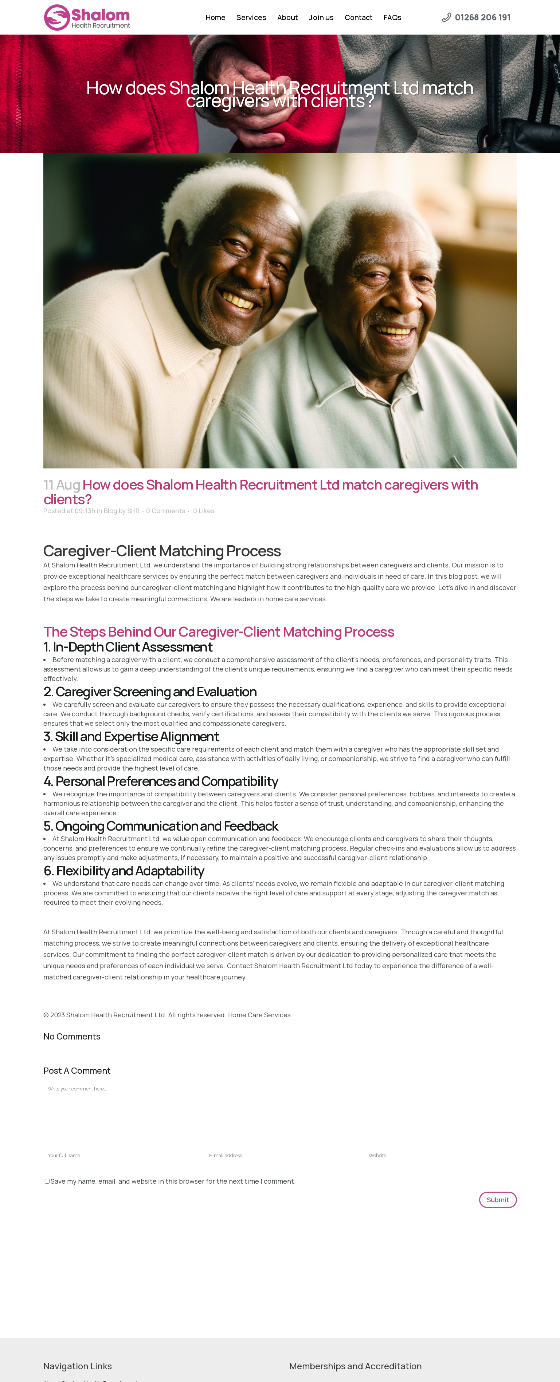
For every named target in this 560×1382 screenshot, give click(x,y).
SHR (133, 510)
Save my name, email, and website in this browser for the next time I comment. (173, 1181)
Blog (110, 510)
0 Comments (165, 510)
